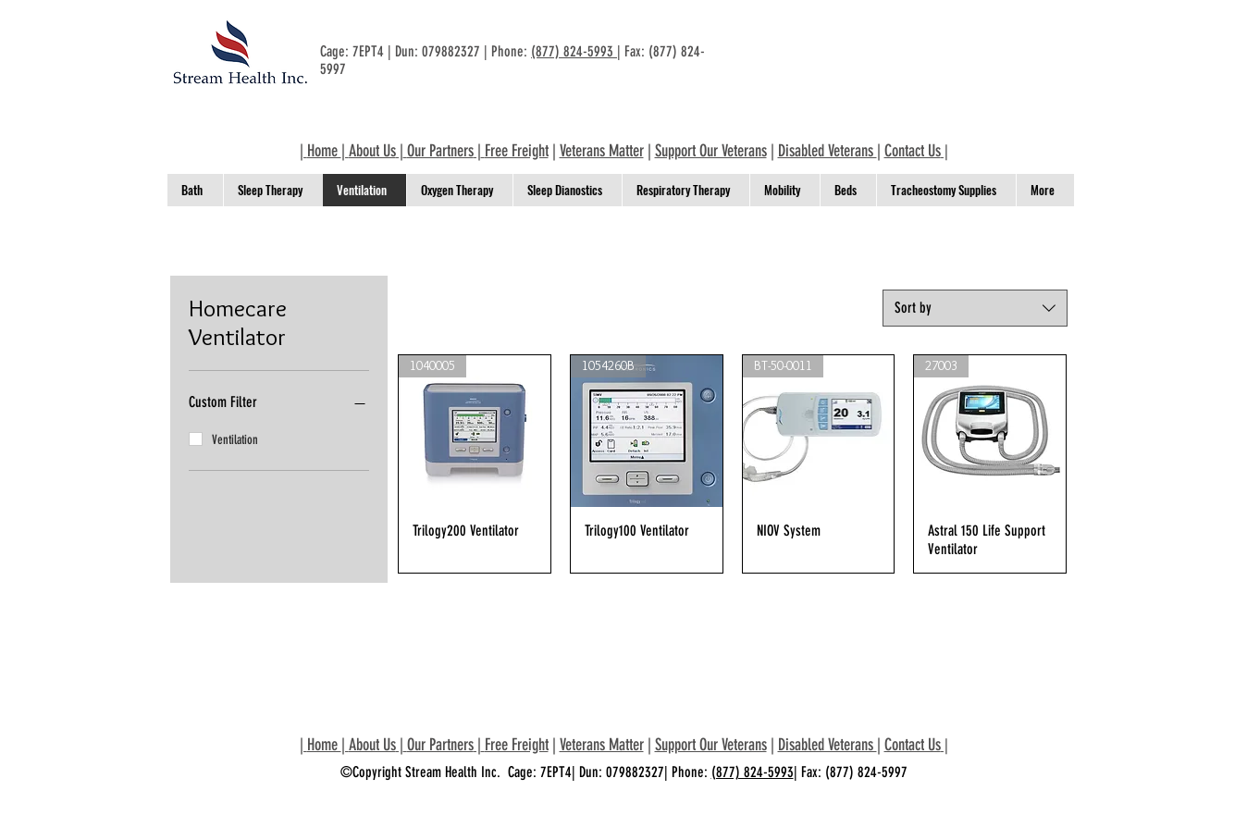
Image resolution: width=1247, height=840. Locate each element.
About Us (372, 151)
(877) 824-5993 (574, 51)
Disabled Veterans (827, 151)
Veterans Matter (602, 151)
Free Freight (517, 151)
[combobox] (975, 308)
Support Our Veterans (711, 151)
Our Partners (440, 151)
